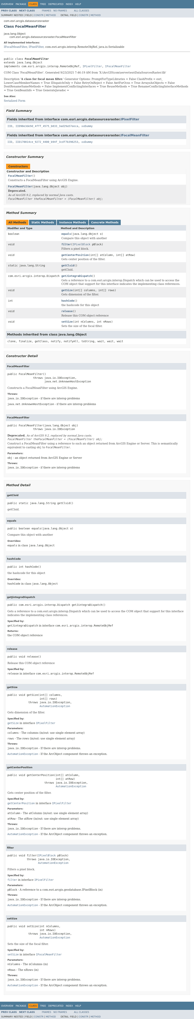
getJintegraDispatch (76, 275)
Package (21, 4)
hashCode (67, 300)
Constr (38, 15)
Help (78, 4)
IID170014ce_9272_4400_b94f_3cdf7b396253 (46, 141)
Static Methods (42, 222)
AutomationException (55, 706)
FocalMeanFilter (20, 175)
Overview (7, 4)
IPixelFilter (36, 46)
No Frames (60, 10)
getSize (67, 290)
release (67, 311)
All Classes (81, 10)
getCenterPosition (75, 255)
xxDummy (87, 126)
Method (51, 15)
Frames (46, 10)
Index (69, 4)
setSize (67, 321)
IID (9, 126)
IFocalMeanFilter (15, 46)
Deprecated (56, 4)
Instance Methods (72, 222)
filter (66, 244)
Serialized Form (14, 100)
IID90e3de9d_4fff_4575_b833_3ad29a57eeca (46, 126)
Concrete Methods (105, 222)
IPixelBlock (81, 244)
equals (66, 233)
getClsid (67, 265)
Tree (43, 4)
